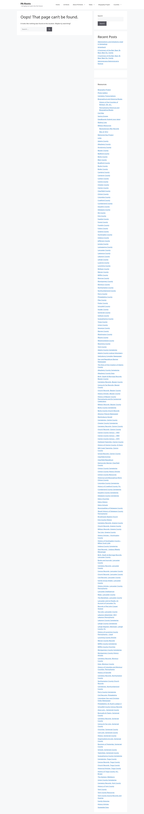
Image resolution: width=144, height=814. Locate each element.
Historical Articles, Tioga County (109, 768)
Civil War (101, 113)
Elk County (101, 213)
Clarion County (103, 188)
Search (100, 16)
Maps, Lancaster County (106, 595)
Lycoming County (104, 266)
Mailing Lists (102, 122)
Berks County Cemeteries (107, 408)
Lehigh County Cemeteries (107, 623)
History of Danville (104, 672)
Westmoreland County (106, 341)
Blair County (102, 160)
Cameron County (104, 175)
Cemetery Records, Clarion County (110, 426)
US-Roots (66, 5)
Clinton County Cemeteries (107, 468)
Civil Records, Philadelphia (107, 695)
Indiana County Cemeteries (108, 546)
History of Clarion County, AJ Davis (110, 445)
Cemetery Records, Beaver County (110, 382)
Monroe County (103, 278)
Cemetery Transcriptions (107, 96)
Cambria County (104, 172)
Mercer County (103, 272)
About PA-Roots (80, 4)
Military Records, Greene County (109, 529)
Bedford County (103, 154)
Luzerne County (103, 263)
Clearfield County (104, 191)
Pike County (102, 300)
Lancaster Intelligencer (106, 591)
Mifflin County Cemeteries (107, 644)
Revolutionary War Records (109, 129)
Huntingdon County (105, 235)
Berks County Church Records (108, 411)
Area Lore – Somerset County (108, 710)
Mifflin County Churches (106, 647)
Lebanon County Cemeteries (108, 620)
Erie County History (105, 520)
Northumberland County (107, 291)
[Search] (49, 29)
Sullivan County (103, 316)
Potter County (103, 303)
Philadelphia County (105, 297)
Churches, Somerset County (108, 729)
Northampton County (105, 288)
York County (102, 347)
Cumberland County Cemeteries (109, 489)
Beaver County (103, 150)
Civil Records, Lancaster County (109, 577)
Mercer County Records (106, 641)
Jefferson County (104, 241)
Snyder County (103, 309)
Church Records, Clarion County (109, 429)
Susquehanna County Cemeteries (110, 756)
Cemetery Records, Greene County (110, 523)
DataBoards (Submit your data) (109, 119)
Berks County (102, 157)
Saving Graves (103, 116)
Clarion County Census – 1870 (108, 439)
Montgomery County (105, 281)
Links (99, 138)
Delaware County (104, 210)
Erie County (102, 216)
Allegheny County (104, 144)
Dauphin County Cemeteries (108, 493)
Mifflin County (103, 275)
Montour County (104, 284)
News (93, 4)
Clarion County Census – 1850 (108, 432)
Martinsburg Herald (105, 417)
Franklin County (103, 225)
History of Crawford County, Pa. (109, 486)
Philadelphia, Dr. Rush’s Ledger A (110, 704)
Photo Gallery (103, 93)
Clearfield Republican (105, 460)
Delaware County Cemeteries (108, 496)
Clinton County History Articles (109, 471)
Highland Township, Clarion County (110, 442)
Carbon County (103, 178)
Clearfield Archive (104, 457)
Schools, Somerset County (107, 750)
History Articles (103, 804)
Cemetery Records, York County (109, 783)
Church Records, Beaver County (109, 390)
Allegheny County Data (106, 373)
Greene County (103, 231)
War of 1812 (103, 132)
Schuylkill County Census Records (110, 707)
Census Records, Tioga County (109, 762)
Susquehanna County (105, 319)
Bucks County (103, 166)
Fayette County (103, 219)
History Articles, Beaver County (109, 394)
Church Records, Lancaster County (110, 574)
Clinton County (103, 194)
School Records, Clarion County (109, 454)
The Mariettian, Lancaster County (110, 598)
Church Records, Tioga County (109, 765)
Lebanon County (104, 256)
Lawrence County (104, 253)
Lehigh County (103, 259)
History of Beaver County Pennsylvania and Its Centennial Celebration (109, 399)
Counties (118, 4)
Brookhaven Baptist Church (108, 517)
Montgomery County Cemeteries (110, 650)
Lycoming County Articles (107, 637)
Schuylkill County (104, 306)
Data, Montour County (106, 664)
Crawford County (104, 200)
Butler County (103, 169)
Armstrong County (104, 147)
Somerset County (104, 312)
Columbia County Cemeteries (108, 483)
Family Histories (103, 801)
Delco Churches (103, 499)
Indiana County (103, 238)
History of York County (106, 786)
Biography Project (104, 5)
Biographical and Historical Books (110, 99)
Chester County (103, 185)
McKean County (103, 269)
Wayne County (103, 337)
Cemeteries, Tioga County (107, 759)
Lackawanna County (105, 247)
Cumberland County (105, 203)
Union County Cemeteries (107, 780)
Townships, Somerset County (108, 753)
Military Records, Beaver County (109, 404)
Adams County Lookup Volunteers (110, 353)
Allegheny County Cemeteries (108, 370)
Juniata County (103, 244)
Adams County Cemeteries (107, 350)
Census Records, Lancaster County (110, 571)
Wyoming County (104, 344)
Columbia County (104, 197)
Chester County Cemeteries (108, 423)
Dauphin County (104, 207)
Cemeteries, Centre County (107, 420)
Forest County (103, 222)
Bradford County (104, 163)
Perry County (102, 294)
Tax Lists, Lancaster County (107, 612)
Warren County (103, 331)
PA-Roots (26, 3)
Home (58, 5)
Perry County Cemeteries (107, 692)
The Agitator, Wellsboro (106, 777)
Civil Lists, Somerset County (108, 733)
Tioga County (102, 322)
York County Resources (106, 792)
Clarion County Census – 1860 (108, 436)
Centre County (103, 182)
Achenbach (102, 47)
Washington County (105, 334)
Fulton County (103, 228)
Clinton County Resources (107, 475)
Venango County (104, 328)
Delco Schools (103, 505)
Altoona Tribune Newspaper (108, 414)
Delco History (103, 502)
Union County (103, 325)
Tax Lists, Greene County (107, 532)
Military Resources (104, 125)
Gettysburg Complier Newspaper (110, 356)
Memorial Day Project (106, 135)
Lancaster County (104, 250)
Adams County (103, 141)
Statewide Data (103, 807)
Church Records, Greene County (109, 526)
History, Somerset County (107, 736)
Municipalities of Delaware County (110, 508)
